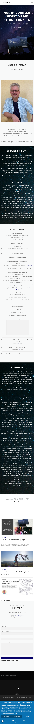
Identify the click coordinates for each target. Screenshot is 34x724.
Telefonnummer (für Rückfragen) (17, 315)
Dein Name (17, 650)
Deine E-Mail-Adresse (17, 655)
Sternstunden (7, 2)
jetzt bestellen (17, 27)
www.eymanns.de (19, 615)
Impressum (3, 675)
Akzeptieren (17, 716)
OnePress (19, 697)
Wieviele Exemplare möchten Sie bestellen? (17, 300)
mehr (27, 716)
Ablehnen (6, 716)
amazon (26, 354)
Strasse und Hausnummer (17, 306)
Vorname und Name (17, 303)
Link (18, 343)
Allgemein (3, 594)
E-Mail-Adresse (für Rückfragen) (18, 312)
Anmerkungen (17, 327)
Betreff (17, 660)
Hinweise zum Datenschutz (11, 675)
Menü (32, 2)
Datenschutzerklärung (19, 722)
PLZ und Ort (18, 309)
